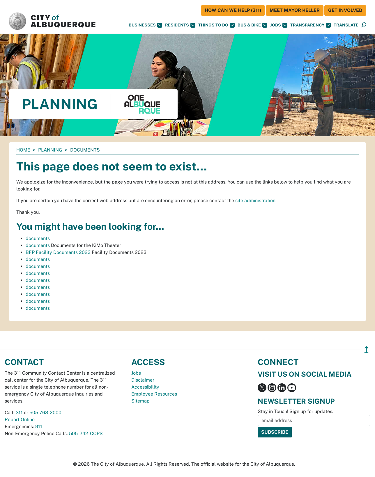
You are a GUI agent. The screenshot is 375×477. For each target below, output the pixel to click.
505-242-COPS (86, 433)
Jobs (278, 25)
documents (38, 238)
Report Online (20, 419)
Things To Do (216, 25)
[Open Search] (363, 25)
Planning (50, 150)
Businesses (145, 25)
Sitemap (140, 401)
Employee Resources (154, 394)
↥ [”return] (366, 349)
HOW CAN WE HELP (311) (233, 10)
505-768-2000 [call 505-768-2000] (45, 412)
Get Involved (345, 10)
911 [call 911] (38, 426)
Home (23, 150)
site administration (255, 200)
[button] (346, 25)
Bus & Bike (252, 25)
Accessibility (145, 387)
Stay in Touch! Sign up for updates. (295, 411)
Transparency (310, 25)
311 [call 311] (19, 412)
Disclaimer (142, 380)
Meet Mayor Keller (295, 10)
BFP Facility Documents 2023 (58, 252)
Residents (180, 25)
